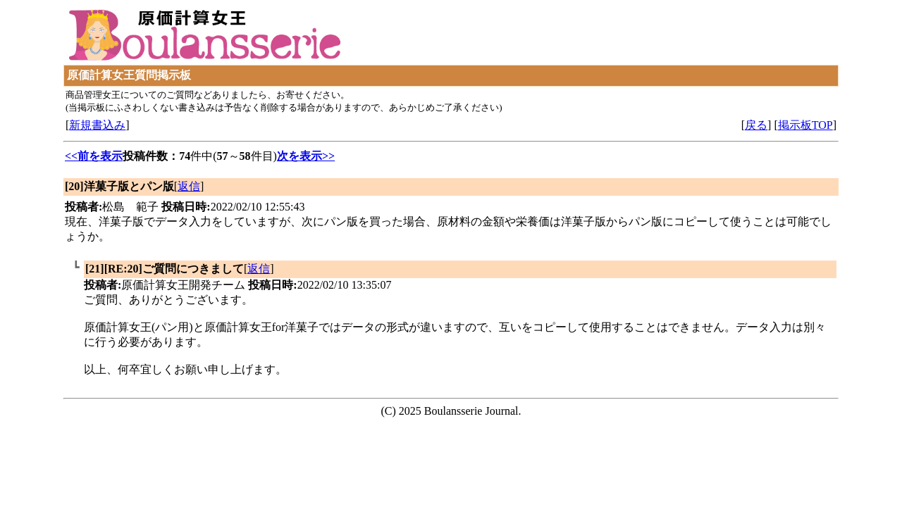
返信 (189, 186)
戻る (756, 125)
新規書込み (97, 125)
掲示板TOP (805, 125)
